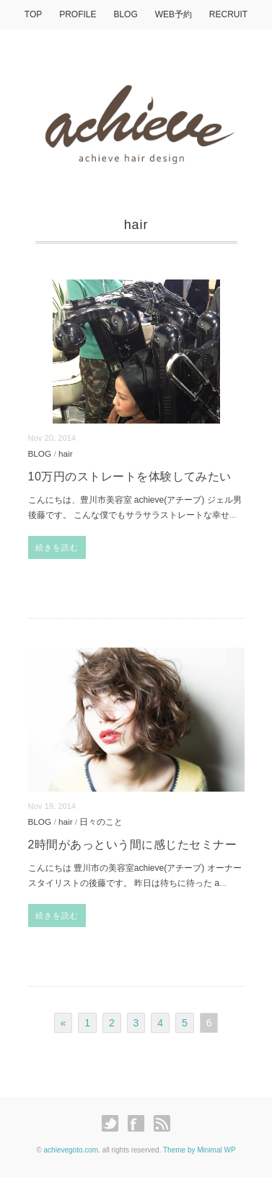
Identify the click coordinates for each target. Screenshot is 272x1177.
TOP (33, 14)
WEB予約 (173, 14)
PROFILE (77, 14)
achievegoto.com (71, 1150)
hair (65, 453)
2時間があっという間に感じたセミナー (132, 844)
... (233, 515)
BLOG (125, 14)
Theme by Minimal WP (199, 1150)
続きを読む (57, 547)
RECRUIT (228, 14)
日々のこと (101, 821)
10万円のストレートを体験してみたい (130, 476)
